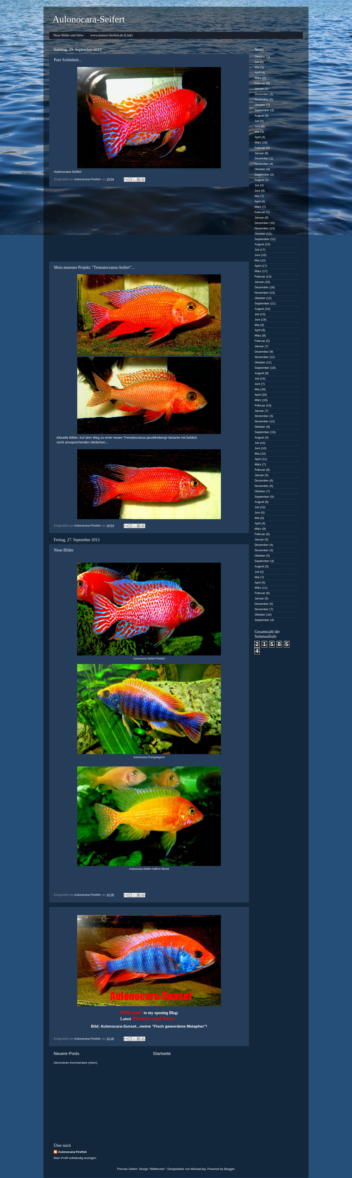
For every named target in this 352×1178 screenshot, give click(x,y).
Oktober (260, 56)
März (258, 78)
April (258, 72)
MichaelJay (198, 1169)
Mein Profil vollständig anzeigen (75, 1158)
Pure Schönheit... (67, 60)
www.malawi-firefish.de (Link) (111, 35)
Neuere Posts (66, 1053)
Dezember (261, 94)
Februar (260, 83)
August (259, 115)
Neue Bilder (63, 550)
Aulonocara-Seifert (89, 19)
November (261, 99)
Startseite (162, 1053)
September (262, 110)
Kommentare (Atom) (83, 1062)
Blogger (229, 1169)
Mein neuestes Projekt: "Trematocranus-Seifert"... (94, 267)
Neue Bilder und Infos (68, 35)
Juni (257, 126)
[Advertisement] (149, 224)
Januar (259, 88)
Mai (257, 67)
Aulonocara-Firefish (72, 1152)
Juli (257, 62)
